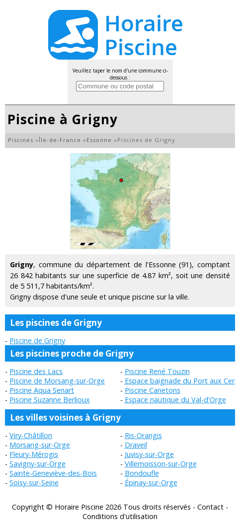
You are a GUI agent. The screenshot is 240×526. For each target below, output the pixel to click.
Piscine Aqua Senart (41, 390)
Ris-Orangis (143, 435)
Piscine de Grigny (37, 340)
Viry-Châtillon (30, 435)
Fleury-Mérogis (33, 454)
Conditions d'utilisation (120, 516)
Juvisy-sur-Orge (149, 454)
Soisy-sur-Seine (34, 482)
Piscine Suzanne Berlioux (49, 399)
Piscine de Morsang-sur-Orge (57, 380)
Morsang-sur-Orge (39, 445)
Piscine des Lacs (36, 371)
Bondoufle (142, 473)
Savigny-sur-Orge (37, 463)
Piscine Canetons (152, 390)
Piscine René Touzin (157, 371)
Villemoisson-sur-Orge (161, 463)
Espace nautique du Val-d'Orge (175, 399)
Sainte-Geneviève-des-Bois (53, 473)
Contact (210, 507)
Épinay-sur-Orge (151, 482)
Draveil (136, 445)
